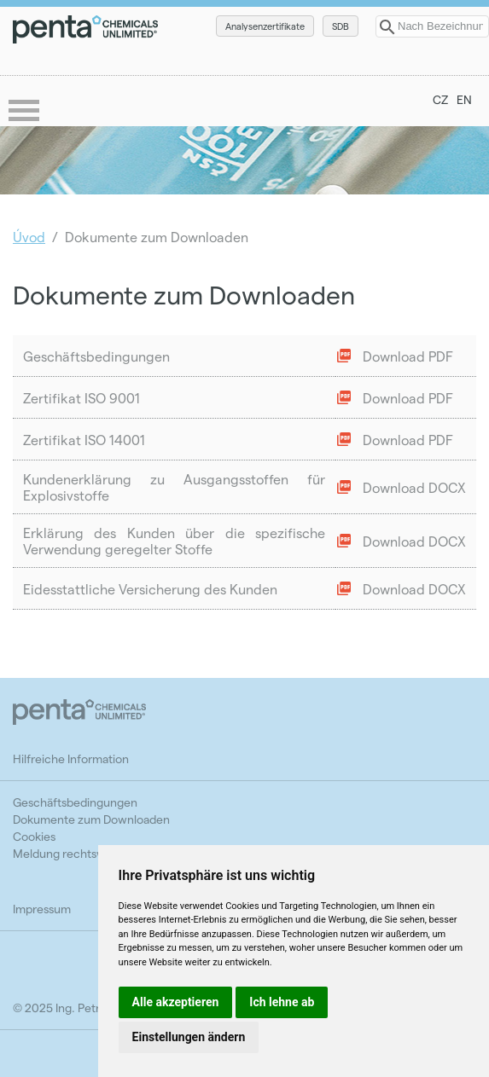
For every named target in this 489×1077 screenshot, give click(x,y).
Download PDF (408, 356)
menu (25, 111)
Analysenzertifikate (265, 26)
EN (464, 99)
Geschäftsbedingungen (75, 802)
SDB (340, 26)
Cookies (34, 836)
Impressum (42, 908)
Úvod (29, 237)
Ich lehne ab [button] (281, 1002)
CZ (440, 99)
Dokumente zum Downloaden (91, 819)
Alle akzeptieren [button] (175, 1002)
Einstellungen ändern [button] (189, 1037)
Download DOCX (414, 487)
